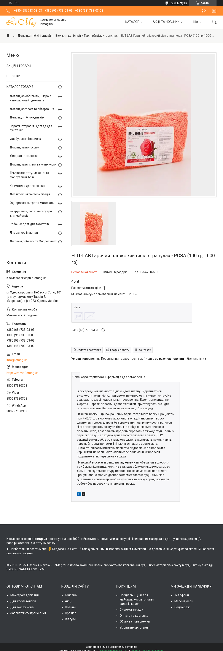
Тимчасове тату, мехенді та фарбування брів (29, 175)
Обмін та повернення (135, 621)
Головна (71, 595)
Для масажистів (22, 607)
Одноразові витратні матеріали (32, 203)
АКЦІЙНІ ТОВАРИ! (18, 66)
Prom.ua (132, 646)
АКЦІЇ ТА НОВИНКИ (166, 22)
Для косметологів (23, 601)
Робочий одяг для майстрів (29, 224)
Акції (68, 601)
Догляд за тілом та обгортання (32, 109)
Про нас (70, 613)
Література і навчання (25, 232)
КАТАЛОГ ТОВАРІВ (19, 86)
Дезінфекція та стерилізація (30, 194)
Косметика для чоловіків (27, 186)
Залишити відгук (204, 11)
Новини (70, 607)
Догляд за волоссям (24, 147)
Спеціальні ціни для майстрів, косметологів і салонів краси (137, 599)
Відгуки (70, 619)
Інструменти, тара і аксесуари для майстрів (31, 213)
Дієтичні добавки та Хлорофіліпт (33, 241)
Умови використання (135, 627)
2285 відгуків (178, 3)
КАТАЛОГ (132, 22)
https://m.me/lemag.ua (22, 373)
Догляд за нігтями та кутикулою (33, 164)
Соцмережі (182, 607)
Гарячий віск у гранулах (101, 35)
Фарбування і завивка (25, 138)
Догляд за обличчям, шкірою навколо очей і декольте (30, 98)
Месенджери (183, 601)
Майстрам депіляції (24, 595)
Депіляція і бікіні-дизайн (35, 35)
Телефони (181, 595)
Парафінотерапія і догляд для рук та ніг (31, 128)
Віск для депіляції (68, 35)
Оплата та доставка (134, 615)
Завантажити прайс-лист (28, 613)
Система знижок (131, 609)
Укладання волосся (24, 156)
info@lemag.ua (16, 360)
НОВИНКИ (13, 76)
